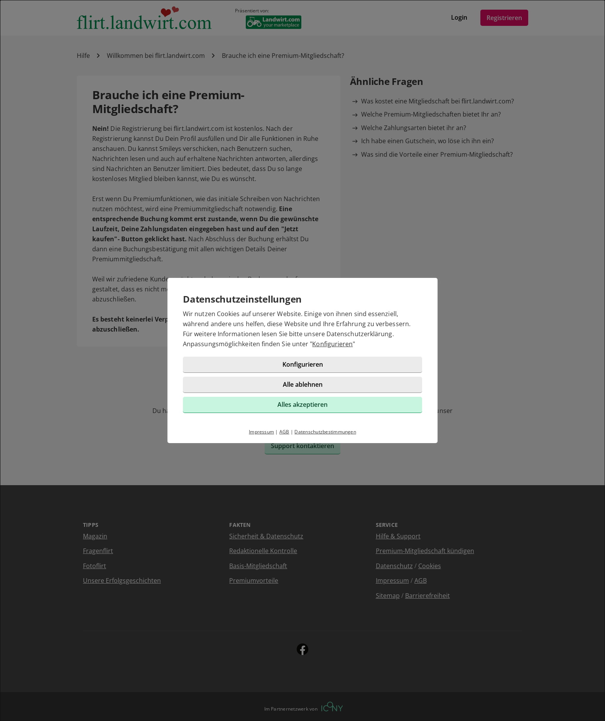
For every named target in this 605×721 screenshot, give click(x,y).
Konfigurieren (332, 344)
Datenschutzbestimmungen (325, 431)
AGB (284, 431)
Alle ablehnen (303, 384)
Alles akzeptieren (302, 404)
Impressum (261, 431)
